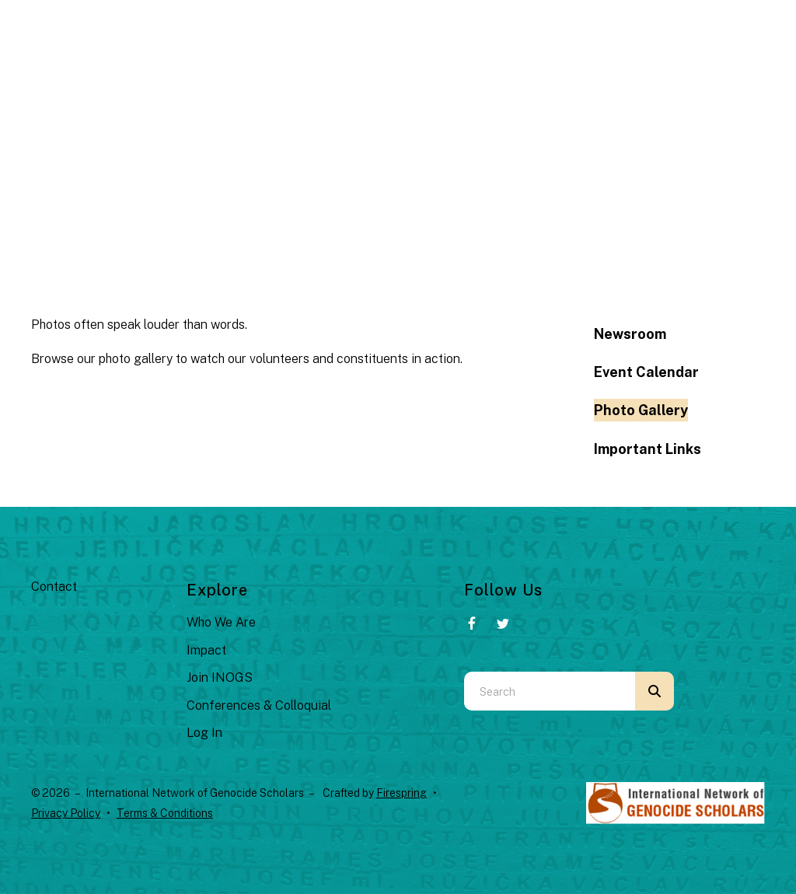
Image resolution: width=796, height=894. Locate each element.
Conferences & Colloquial (259, 705)
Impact (206, 650)
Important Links (647, 449)
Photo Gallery (641, 410)
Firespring (401, 793)
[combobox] (549, 691)
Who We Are (221, 622)
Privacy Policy (65, 813)
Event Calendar (646, 372)
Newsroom (630, 334)
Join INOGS (220, 677)
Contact (54, 586)
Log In (204, 732)
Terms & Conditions (165, 813)
